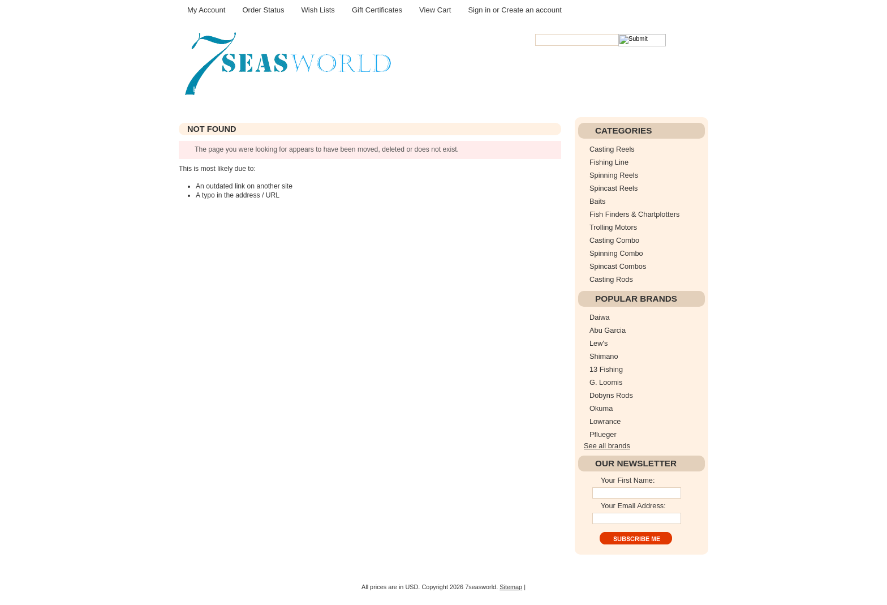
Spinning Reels (613, 175)
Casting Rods (611, 279)
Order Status (263, 10)
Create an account (531, 10)
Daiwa (599, 317)
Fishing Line (608, 162)
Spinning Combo (616, 253)
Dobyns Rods (611, 395)
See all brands (607, 445)
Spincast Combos (617, 266)
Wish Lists (317, 10)
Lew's (598, 343)
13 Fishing (606, 369)
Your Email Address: (633, 505)
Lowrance (605, 421)
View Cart (435, 10)
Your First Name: (628, 480)
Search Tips (612, 50)
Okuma (601, 408)
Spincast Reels (613, 188)
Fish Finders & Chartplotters (634, 214)
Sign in (479, 10)
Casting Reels (612, 149)
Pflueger (603, 434)
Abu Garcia (607, 330)
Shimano (603, 356)
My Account (206, 10)
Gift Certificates (377, 10)
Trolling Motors (613, 227)
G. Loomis (605, 382)
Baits (597, 201)
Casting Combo (614, 240)
